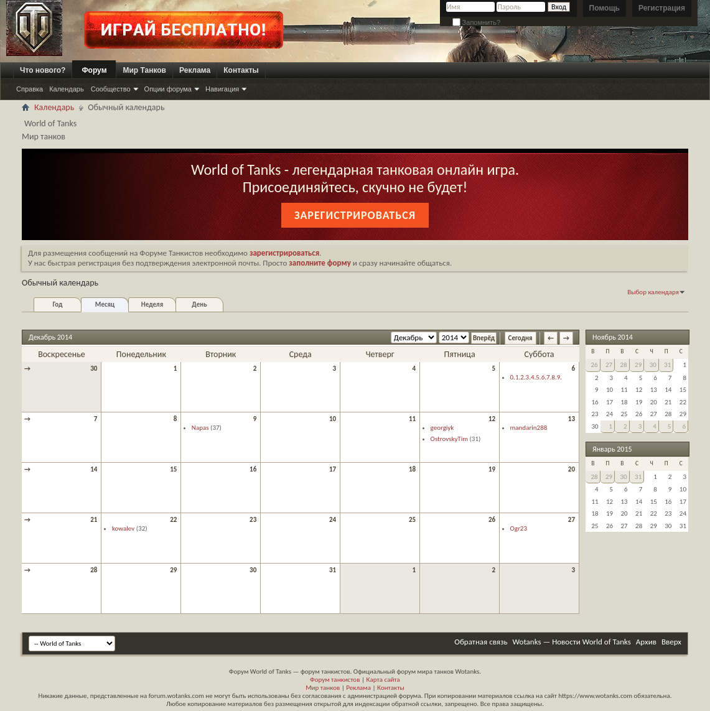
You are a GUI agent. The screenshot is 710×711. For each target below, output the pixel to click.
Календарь (66, 89)
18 (412, 469)
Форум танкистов (335, 680)
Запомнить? (476, 22)
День (199, 304)
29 (173, 570)
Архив (646, 641)
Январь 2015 (612, 449)
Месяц (104, 304)
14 (93, 469)
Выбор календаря (653, 292)
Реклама (194, 70)
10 (332, 419)
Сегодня (520, 338)
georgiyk (442, 428)
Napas (200, 428)
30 (93, 369)
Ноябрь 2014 (612, 337)
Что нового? (42, 70)
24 (332, 520)
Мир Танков (144, 70)
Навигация (222, 89)
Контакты (241, 70)
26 (491, 520)
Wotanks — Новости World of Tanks (572, 641)
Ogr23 (518, 528)
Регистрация (661, 8)
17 (332, 469)
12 (491, 419)
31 (332, 570)
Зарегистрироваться (355, 215)
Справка (29, 89)
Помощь (604, 8)
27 (571, 520)
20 (571, 469)
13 (571, 419)
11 (412, 419)
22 (173, 520)
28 (93, 570)
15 (173, 469)
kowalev (123, 528)
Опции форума (168, 89)
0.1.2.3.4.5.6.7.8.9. (536, 377)
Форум (94, 70)
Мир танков (323, 688)
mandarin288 (529, 428)
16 (253, 469)
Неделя (152, 304)
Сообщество (111, 89)
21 (93, 520)
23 (253, 520)
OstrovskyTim (449, 439)
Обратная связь (480, 641)
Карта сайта (382, 680)
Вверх (671, 641)
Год (57, 304)
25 (412, 520)
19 (491, 469)
